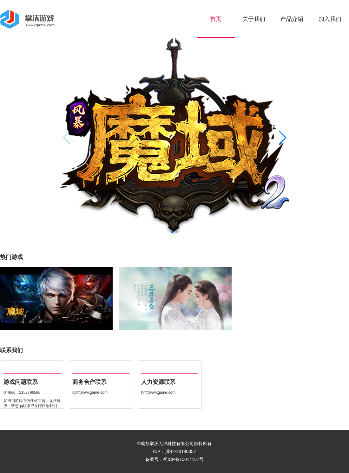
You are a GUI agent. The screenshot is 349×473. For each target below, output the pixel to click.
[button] (282, 138)
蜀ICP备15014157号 (183, 459)
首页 (215, 19)
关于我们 (253, 19)
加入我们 (330, 19)
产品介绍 (291, 19)
